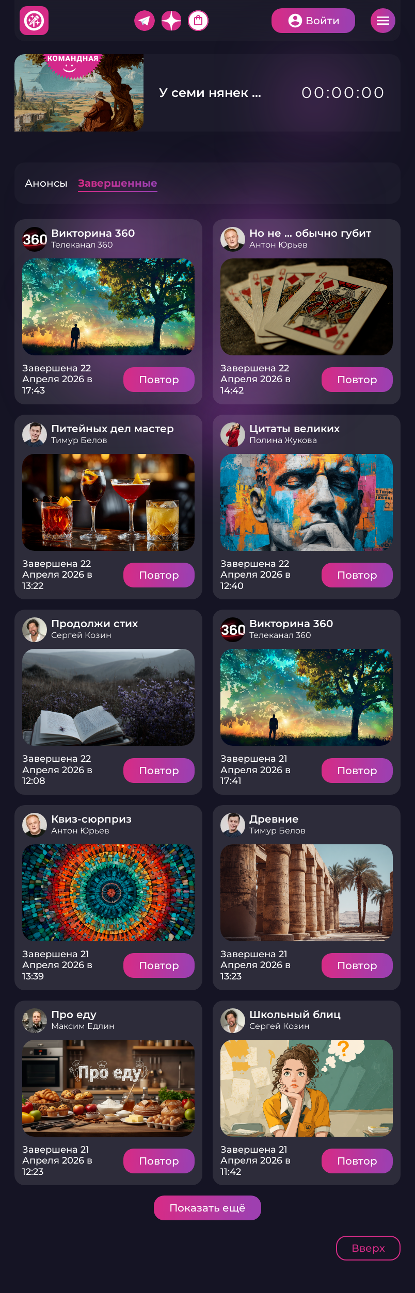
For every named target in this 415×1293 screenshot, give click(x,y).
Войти (323, 20)
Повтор (159, 379)
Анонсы (46, 183)
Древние (274, 819)
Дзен (171, 20)
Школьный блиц (295, 1014)
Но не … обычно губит (310, 233)
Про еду (74, 1014)
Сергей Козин (81, 635)
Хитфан (35, 20)
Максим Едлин (83, 1026)
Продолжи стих (94, 623)
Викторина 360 (93, 233)
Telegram (144, 20)
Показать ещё (207, 1208)
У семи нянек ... (207, 93)
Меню (383, 20)
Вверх (368, 1248)
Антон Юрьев (278, 245)
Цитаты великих (294, 428)
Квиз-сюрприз (91, 819)
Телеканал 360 (82, 245)
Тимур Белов (79, 440)
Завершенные (117, 183)
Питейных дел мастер (112, 428)
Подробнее (108, 307)
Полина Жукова (283, 440)
